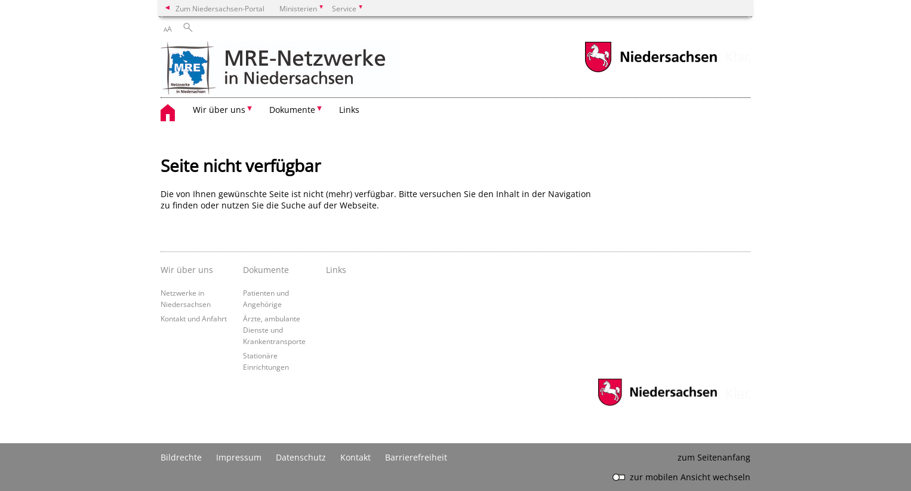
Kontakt (355, 457)
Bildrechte (181, 457)
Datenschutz (301, 457)
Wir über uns (187, 269)
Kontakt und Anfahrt (194, 318)
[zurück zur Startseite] (280, 69)
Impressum (238, 457)
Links (349, 109)
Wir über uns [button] (219, 109)
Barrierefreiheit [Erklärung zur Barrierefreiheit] (416, 457)
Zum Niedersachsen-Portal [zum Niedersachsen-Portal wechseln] (220, 8)
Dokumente (266, 269)
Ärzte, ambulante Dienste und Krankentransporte (274, 330)
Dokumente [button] (292, 109)
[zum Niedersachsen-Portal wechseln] (650, 70)
